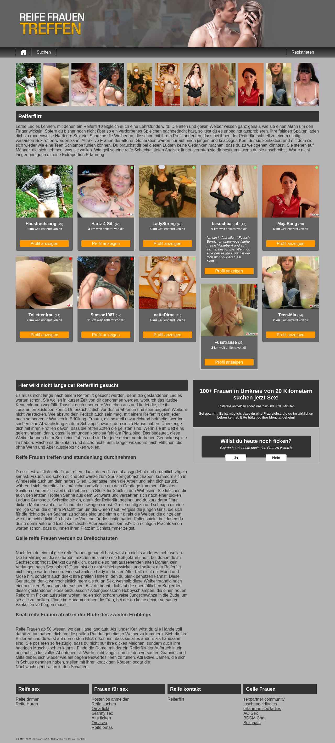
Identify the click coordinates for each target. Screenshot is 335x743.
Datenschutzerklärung (63, 739)
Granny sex (102, 713)
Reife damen (28, 699)
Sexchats (252, 723)
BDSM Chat (254, 718)
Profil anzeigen (44, 243)
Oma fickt (100, 708)
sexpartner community (263, 699)
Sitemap (37, 739)
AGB (46, 739)
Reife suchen (104, 704)
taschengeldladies (260, 704)
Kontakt (81, 739)
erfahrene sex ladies (262, 708)
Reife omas (102, 727)
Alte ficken (101, 718)
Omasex (99, 723)
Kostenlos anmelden (111, 699)
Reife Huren (27, 704)
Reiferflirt (176, 699)
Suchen (44, 52)
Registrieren (303, 52)
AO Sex (250, 713)
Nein (276, 458)
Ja (236, 458)
